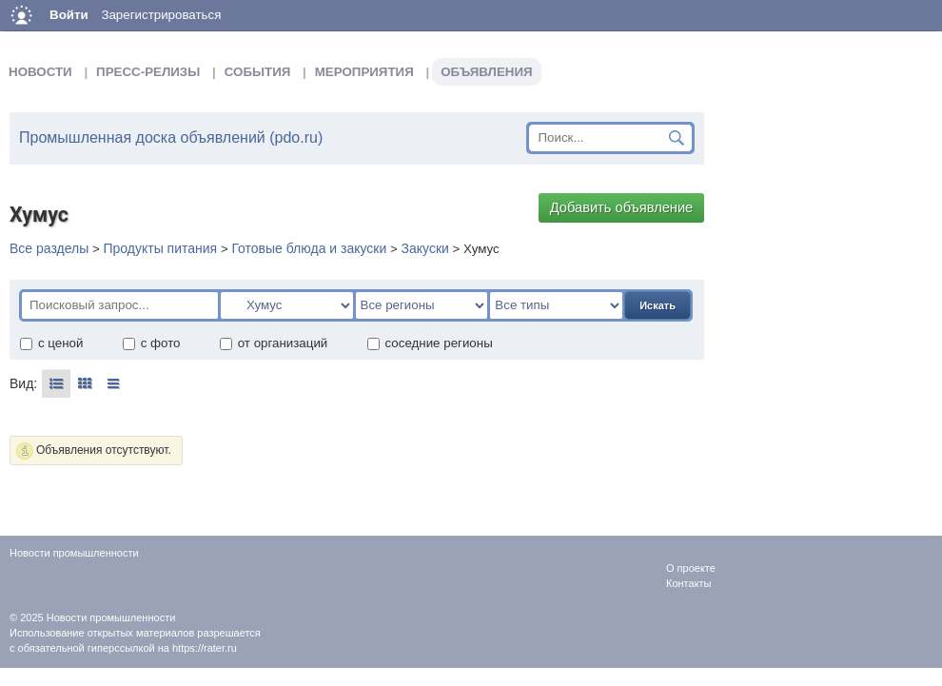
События (258, 72)
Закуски (425, 248)
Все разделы (49, 248)
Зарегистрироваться (161, 15)
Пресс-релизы (148, 72)
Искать (657, 305)
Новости (40, 72)
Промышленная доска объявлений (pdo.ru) (171, 137)
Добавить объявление (622, 207)
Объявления (486, 72)
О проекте (691, 568)
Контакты (689, 583)
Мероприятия (364, 72)
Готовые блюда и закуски (308, 248)
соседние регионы (429, 343)
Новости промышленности (111, 617)
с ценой (51, 343)
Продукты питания (160, 248)
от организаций (273, 343)
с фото (151, 343)
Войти (68, 15)
